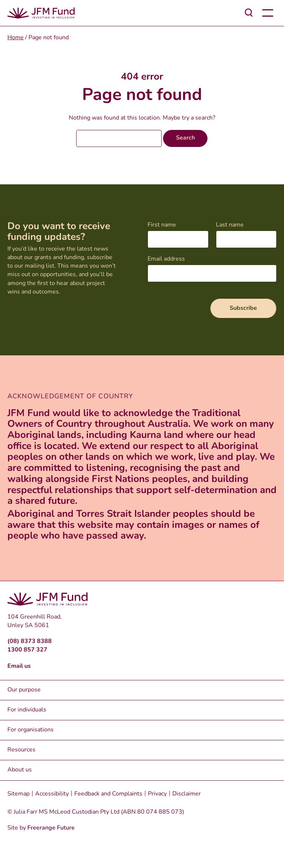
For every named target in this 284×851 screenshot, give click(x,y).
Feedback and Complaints (108, 794)
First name (162, 225)
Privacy (157, 794)
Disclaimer (186, 794)
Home (15, 38)
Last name (230, 225)
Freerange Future (51, 828)
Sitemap (18, 794)
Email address (166, 259)
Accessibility (52, 794)
